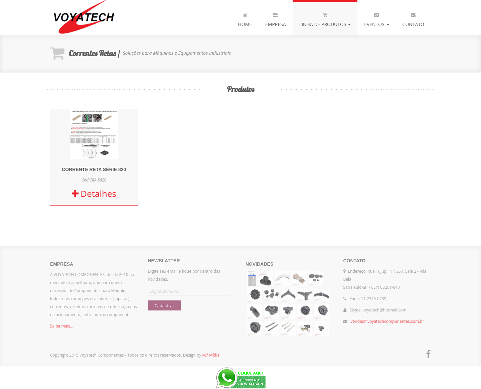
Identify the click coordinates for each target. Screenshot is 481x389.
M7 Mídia (210, 355)
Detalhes (94, 194)
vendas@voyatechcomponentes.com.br (387, 319)
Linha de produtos (325, 18)
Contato (413, 18)
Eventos (376, 18)
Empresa (275, 18)
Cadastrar (164, 303)
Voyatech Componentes (83, 17)
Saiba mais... (61, 328)
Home (245, 18)
